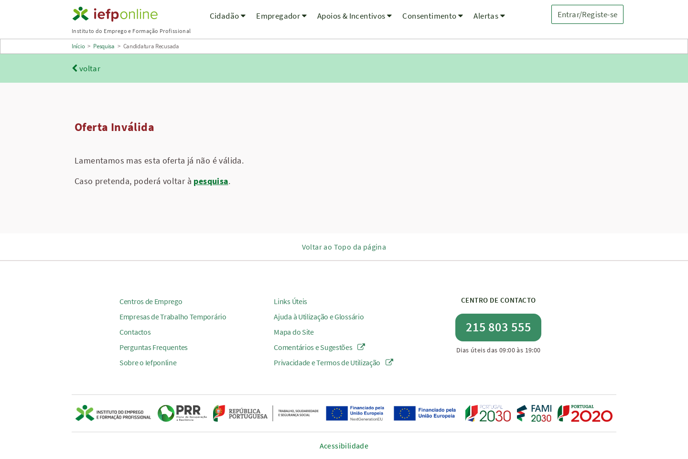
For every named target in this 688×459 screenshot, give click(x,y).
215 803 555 (498, 327)
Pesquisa (104, 46)
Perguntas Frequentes (153, 347)
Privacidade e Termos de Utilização (333, 362)
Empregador (281, 16)
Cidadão (228, 16)
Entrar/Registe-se (587, 14)
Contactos (134, 332)
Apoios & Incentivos (354, 16)
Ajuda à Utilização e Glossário (319, 316)
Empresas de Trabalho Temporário (172, 316)
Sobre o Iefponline (148, 362)
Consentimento (432, 16)
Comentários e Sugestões (319, 347)
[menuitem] (227, 22)
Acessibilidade (344, 445)
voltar (86, 68)
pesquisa (211, 180)
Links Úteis (290, 301)
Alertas (489, 16)
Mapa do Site (293, 332)
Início (78, 46)
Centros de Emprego (151, 301)
